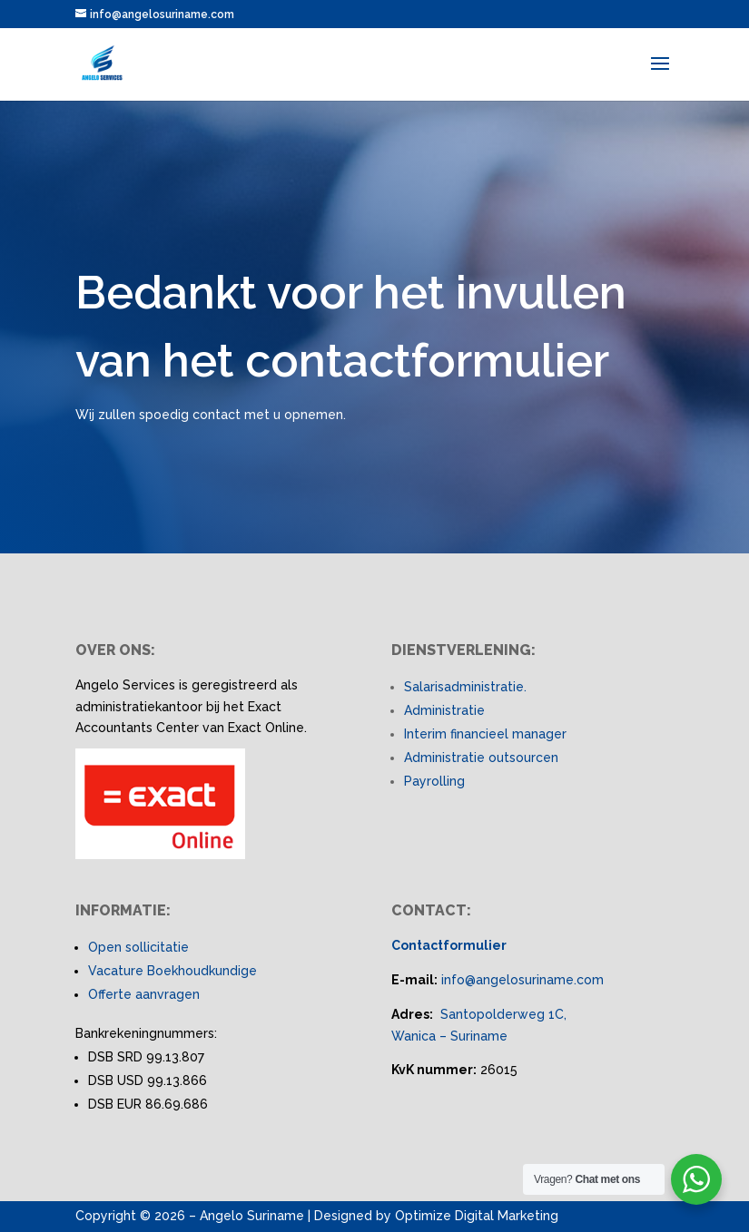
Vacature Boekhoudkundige (172, 970)
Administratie (444, 710)
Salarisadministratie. (465, 687)
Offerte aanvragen (144, 994)
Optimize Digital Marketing (476, 1215)
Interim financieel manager (485, 734)
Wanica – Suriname (449, 1036)
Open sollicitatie (138, 947)
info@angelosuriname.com (522, 980)
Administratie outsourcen (481, 757)
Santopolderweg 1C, (503, 1014)
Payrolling (434, 781)
